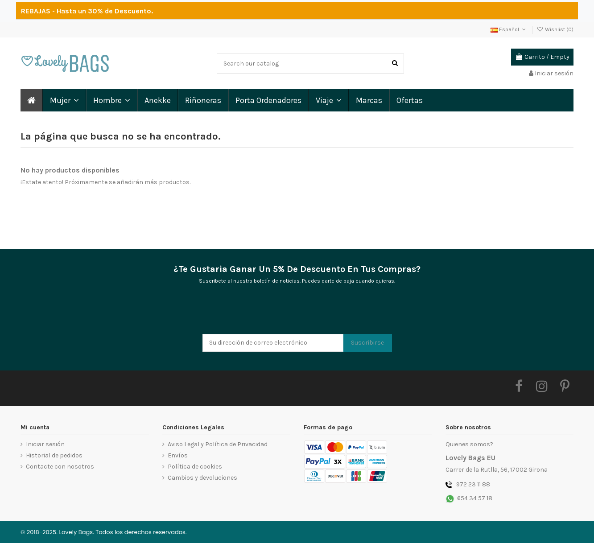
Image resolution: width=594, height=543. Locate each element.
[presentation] (270, 312)
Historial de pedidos (54, 455)
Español (509, 29)
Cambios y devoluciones (202, 477)
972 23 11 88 (473, 484)
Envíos (178, 455)
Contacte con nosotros (60, 466)
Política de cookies (195, 466)
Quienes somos (468, 444)
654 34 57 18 (474, 498)
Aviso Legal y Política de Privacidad (218, 444)
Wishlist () (555, 29)
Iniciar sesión (45, 444)
